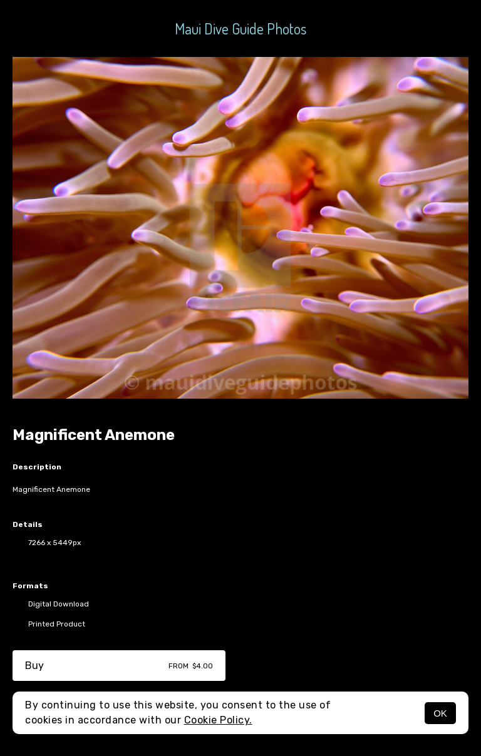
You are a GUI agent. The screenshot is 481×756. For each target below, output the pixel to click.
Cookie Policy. (218, 720)
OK (440, 713)
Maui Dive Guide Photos (240, 28)
